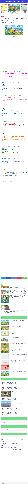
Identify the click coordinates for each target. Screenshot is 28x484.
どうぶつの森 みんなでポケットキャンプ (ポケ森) (14, 1)
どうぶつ (2, 16)
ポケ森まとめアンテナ (5, 441)
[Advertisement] (14, 52)
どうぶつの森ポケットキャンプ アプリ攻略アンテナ (12, 449)
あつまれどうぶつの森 (5, 181)
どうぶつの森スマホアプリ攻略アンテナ (9, 443)
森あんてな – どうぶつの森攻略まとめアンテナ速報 (12, 439)
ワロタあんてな (4, 445)
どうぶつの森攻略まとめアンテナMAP (9, 436)
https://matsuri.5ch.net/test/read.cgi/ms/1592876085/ (17, 68)
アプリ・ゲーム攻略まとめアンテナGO (9, 447)
